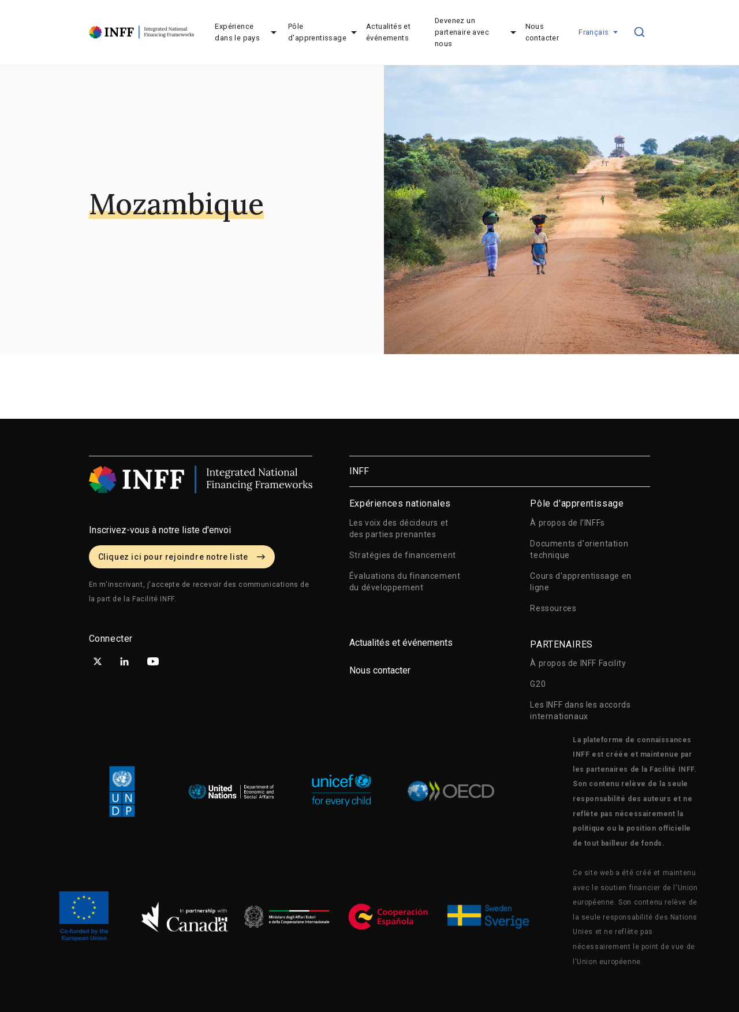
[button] (595, 32)
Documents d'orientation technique (579, 549)
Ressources (553, 608)
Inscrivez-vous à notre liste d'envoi (160, 529)
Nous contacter (542, 32)
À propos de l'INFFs (567, 522)
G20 (538, 684)
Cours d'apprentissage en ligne (580, 581)
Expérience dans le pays (237, 32)
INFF (359, 471)
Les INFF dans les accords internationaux (580, 710)
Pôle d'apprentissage (317, 32)
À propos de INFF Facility (578, 663)
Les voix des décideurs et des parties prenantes (399, 528)
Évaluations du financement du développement (405, 581)
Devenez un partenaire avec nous (462, 32)
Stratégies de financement (402, 555)
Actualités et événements (388, 32)
